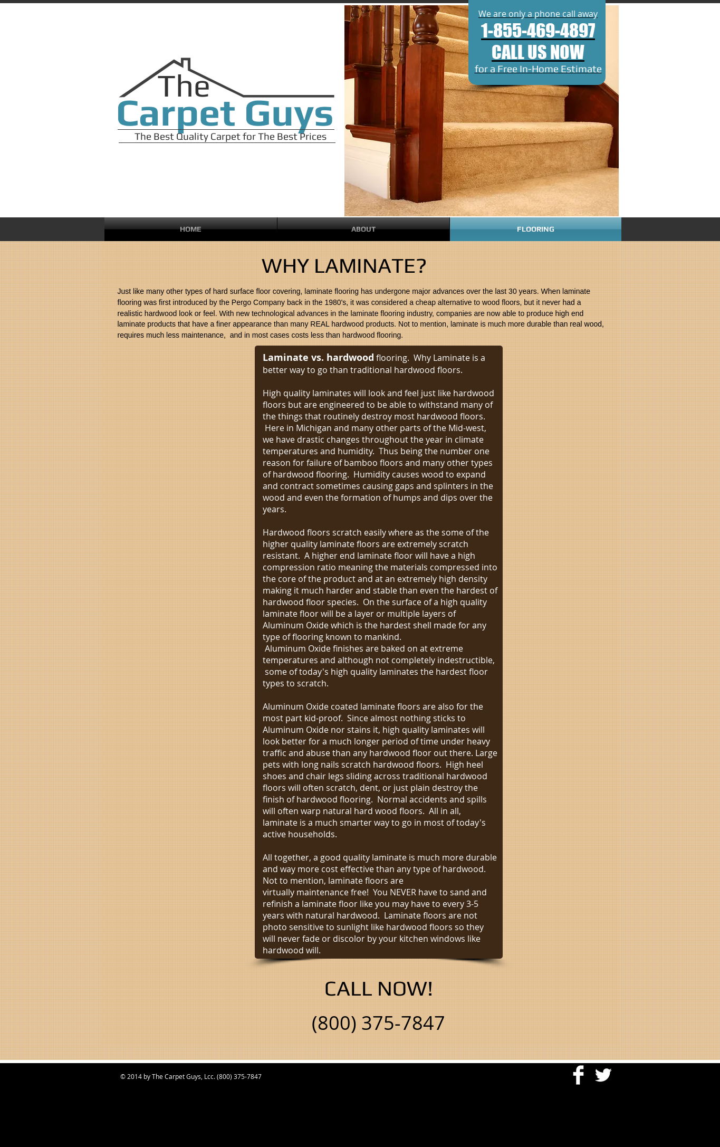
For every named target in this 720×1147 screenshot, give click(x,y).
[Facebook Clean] (578, 1075)
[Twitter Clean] (603, 1075)
